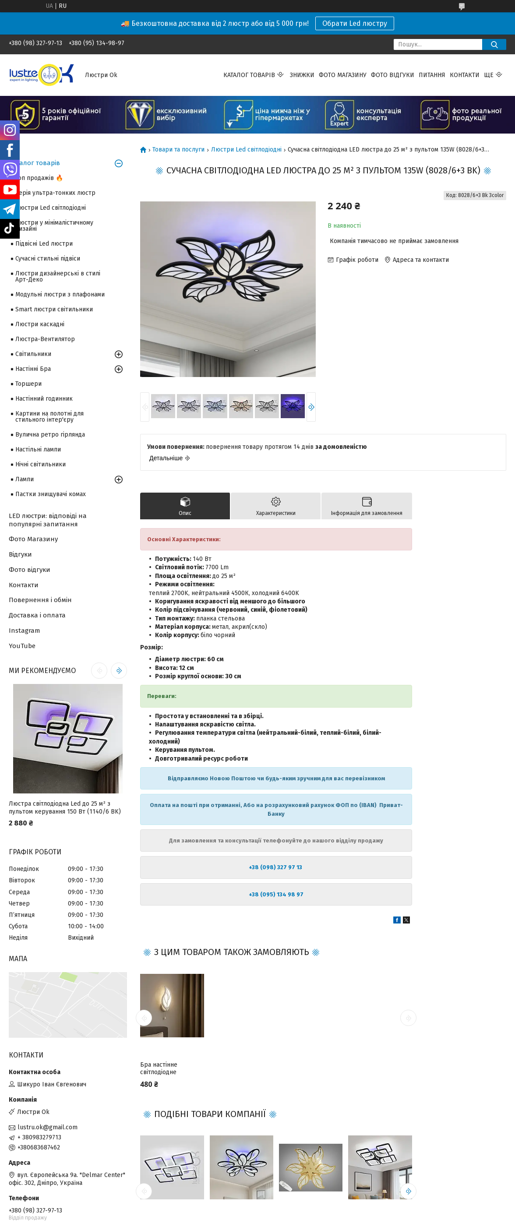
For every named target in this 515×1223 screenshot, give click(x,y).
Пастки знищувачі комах (50, 494)
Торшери (28, 384)
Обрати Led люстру (354, 23)
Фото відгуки (392, 75)
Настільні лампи (38, 449)
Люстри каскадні (39, 324)
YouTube (22, 646)
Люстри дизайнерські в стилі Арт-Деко (57, 276)
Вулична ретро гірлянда (50, 434)
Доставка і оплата (37, 615)
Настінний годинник (44, 398)
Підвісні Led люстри (44, 243)
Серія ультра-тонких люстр (55, 193)
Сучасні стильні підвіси (47, 258)
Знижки (302, 75)
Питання (432, 75)
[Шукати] (494, 44)
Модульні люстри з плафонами (60, 294)
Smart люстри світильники (54, 309)
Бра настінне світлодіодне (158, 1068)
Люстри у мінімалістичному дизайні (54, 226)
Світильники (33, 354)
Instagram (24, 630)
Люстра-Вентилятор (45, 339)
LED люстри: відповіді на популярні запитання (48, 520)
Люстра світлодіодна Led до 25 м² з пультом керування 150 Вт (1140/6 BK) (65, 807)
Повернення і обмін (40, 600)
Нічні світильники (40, 464)
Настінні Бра (33, 369)
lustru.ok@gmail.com (48, 1127)
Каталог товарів (249, 75)
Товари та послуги (178, 150)
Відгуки (20, 554)
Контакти (465, 75)
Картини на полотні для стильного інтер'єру (49, 416)
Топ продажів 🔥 (39, 178)
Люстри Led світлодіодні (246, 150)
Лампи (24, 479)
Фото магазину (343, 75)
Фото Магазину (33, 539)
